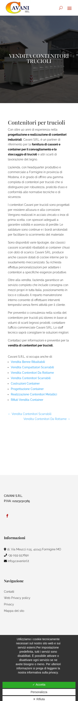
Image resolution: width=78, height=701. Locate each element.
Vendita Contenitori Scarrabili (31, 378)
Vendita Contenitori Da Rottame (32, 372)
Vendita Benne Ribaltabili (28, 362)
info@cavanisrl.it (16, 561)
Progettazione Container (27, 389)
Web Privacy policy (17, 598)
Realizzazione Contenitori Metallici (34, 394)
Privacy (9, 604)
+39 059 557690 (16, 555)
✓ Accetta (38, 684)
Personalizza (39, 692)
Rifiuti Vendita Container (27, 399)
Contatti (9, 591)
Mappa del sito (14, 610)
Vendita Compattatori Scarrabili (32, 367)
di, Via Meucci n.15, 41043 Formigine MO (32, 549)
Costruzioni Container (25, 383)
